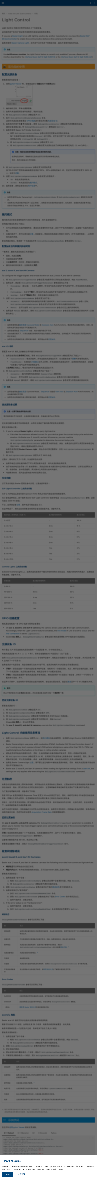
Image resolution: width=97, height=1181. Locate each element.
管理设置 (21, 1174)
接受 (7, 1174)
